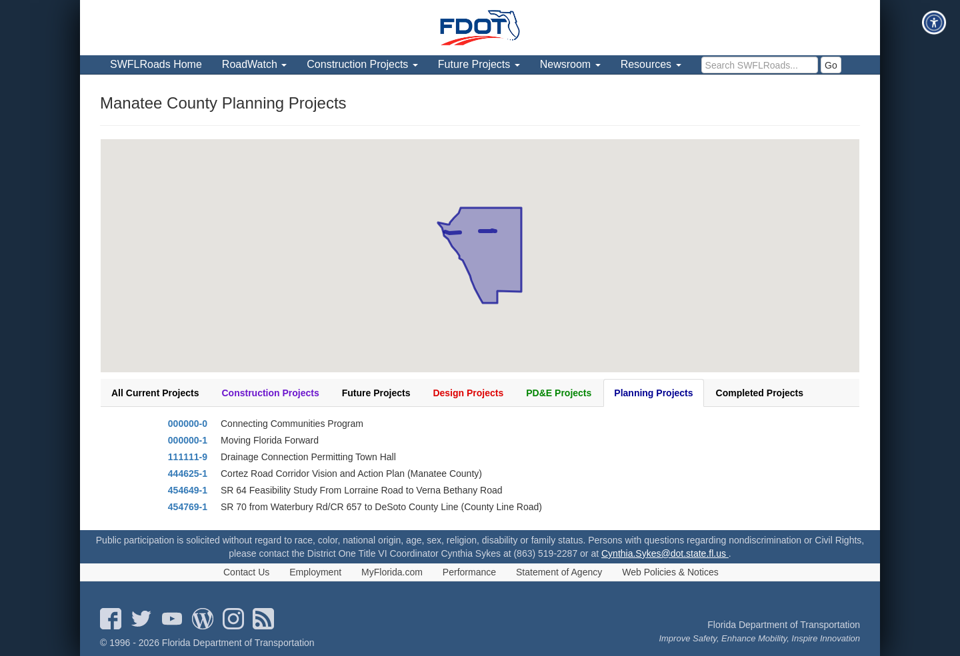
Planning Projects (653, 393)
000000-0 (187, 423)
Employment (315, 572)
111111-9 (187, 457)
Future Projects (376, 393)
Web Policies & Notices (670, 572)
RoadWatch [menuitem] (254, 64)
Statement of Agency (559, 572)
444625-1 (187, 473)
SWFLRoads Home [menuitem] (156, 64)
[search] (759, 65)
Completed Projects (759, 393)
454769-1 (187, 506)
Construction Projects (270, 393)
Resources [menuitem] (651, 64)
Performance (469, 572)
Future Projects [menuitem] (479, 64)
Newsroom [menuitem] (570, 64)
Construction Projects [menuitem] (362, 64)
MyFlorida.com (392, 572)
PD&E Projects (558, 393)
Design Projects (468, 393)
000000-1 (187, 440)
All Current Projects (155, 393)
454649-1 (187, 490)
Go (831, 65)
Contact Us (246, 572)
